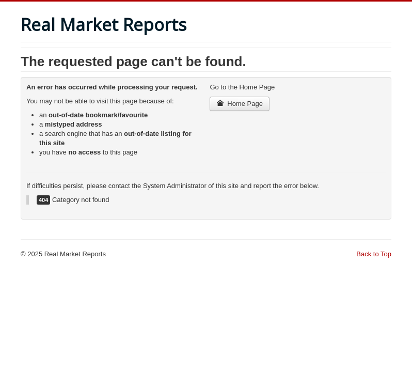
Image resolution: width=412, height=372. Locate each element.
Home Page (239, 103)
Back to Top (373, 254)
